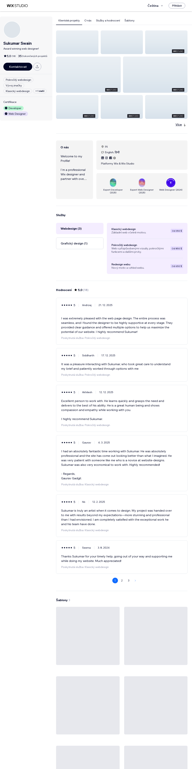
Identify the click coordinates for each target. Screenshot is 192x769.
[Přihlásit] (177, 5)
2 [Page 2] (122, 553)
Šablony (129, 20)
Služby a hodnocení (108, 20)
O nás (88, 20)
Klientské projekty (69, 20)
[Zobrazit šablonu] (88, 623)
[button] (77, 42)
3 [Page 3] (128, 553)
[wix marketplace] (17, 6)
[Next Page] (135, 553)
